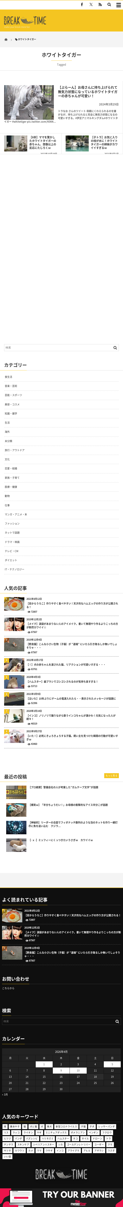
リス (6, 1132)
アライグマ (73, 1150)
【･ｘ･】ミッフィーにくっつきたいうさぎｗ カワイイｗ (60, 840)
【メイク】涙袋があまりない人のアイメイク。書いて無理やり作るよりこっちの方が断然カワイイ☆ (72, 625)
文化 (7, 459)
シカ (60, 1144)
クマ (110, 1144)
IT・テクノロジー (14, 569)
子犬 (92, 1126)
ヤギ (39, 1132)
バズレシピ (32, 1138)
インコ (60, 1150)
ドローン (97, 1138)
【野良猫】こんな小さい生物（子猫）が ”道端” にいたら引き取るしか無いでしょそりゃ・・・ (71, 645)
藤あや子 (15, 1126)
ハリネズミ (47, 1138)
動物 (7, 496)
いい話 (7, 1156)
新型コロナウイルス (66, 1126)
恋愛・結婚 (11, 468)
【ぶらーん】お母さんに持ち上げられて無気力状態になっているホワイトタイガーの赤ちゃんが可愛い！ (87, 91)
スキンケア (23, 1144)
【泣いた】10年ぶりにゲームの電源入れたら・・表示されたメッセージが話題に (71, 698)
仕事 (7, 505)
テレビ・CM (11, 551)
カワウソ (19, 1150)
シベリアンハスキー (43, 1144)
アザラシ (99, 1150)
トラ (108, 1138)
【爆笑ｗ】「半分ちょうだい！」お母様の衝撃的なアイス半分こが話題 (68, 805)
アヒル (86, 1150)
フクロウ (107, 1132)
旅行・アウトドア (15, 450)
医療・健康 (11, 487)
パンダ (18, 1138)
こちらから (8, 988)
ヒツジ (7, 1138)
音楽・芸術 (11, 386)
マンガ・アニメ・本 (16, 514)
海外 (7, 432)
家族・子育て (12, 478)
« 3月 (5, 1094)
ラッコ (16, 1132)
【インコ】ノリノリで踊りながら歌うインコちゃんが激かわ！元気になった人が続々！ (71, 717)
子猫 (83, 1126)
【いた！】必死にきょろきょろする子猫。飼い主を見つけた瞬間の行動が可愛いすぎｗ (72, 737)
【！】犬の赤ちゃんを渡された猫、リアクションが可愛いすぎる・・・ (66, 664)
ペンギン (93, 1132)
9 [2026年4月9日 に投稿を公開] (61, 1070)
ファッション (12, 523)
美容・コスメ (12, 404)
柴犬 (49, 1126)
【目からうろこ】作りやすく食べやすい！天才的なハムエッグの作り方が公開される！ (72, 605)
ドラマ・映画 (12, 542)
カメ (30, 1150)
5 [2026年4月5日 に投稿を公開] (112, 1064)
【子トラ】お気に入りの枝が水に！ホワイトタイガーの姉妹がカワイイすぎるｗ (104, 142)
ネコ (75, 1138)
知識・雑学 (11, 413)
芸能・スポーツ (13, 395)
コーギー (99, 1144)
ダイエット (11, 560)
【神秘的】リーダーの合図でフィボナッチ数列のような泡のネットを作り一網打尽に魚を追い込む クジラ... (73, 824)
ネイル (85, 1138)
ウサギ (49, 1150)
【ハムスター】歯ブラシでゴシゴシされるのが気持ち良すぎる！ (62, 681)
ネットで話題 (12, 533)
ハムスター (63, 1138)
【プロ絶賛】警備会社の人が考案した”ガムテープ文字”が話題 (63, 787)
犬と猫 (33, 1126)
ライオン (28, 1132)
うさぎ (111, 1150)
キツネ (7, 1150)
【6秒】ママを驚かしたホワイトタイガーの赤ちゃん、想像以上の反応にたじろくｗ (42, 142)
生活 (7, 423)
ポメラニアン (78, 1132)
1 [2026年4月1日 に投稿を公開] (44, 1064)
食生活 (8, 377)
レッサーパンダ (106, 1126)
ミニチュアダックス (56, 1132)
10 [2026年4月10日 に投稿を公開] (78, 1070)
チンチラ (8, 1144)
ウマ (39, 1150)
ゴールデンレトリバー (78, 1144)
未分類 (8, 441)
